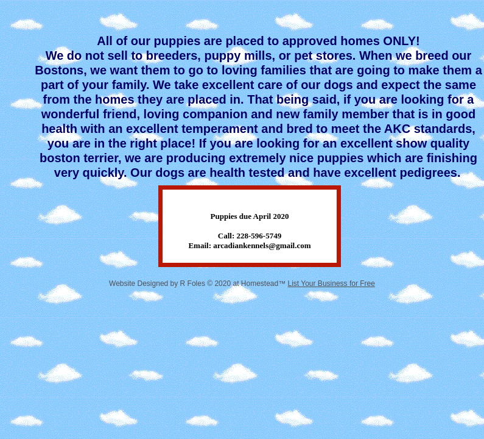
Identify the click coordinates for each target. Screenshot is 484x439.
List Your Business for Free (331, 283)
